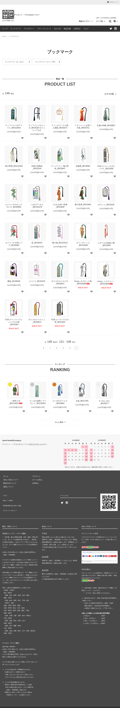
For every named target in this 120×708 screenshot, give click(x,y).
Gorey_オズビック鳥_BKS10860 (83, 281)
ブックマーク (15, 29)
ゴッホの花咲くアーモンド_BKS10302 (37, 401)
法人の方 (57, 29)
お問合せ (77, 29)
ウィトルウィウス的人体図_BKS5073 (59, 125)
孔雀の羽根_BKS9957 (106, 125)
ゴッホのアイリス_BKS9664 (59, 401)
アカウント (113, 2)
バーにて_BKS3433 (37, 280)
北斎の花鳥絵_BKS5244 (37, 166)
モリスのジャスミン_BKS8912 (36, 320)
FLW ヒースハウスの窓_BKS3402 (60, 320)
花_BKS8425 (36, 242)
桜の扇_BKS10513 (60, 242)
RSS (4, 496)
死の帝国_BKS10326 (13, 165)
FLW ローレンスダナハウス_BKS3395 (106, 166)
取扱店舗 (67, 29)
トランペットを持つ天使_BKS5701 (83, 125)
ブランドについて (44, 29)
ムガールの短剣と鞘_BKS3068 (106, 243)
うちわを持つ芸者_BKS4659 (59, 205)
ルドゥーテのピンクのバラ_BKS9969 (13, 205)
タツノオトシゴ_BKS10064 (83, 243)
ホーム (4, 36)
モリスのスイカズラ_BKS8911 (59, 281)
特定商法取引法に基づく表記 (13, 500)
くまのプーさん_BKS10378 (36, 205)
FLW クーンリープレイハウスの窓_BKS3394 (13, 321)
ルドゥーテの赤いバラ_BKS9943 (13, 243)
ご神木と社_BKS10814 (15, 401)
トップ (5, 29)
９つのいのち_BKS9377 (104, 401)
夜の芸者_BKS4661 (83, 204)
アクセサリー (29, 29)
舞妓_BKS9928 (14, 280)
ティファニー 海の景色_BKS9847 (60, 166)
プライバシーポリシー (10, 503)
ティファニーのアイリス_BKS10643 (13, 125)
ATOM (9, 496)
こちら (40, 442)
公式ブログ (33, 442)
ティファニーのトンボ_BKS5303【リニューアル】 (36, 126)
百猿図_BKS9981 (83, 165)
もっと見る (60, 420)
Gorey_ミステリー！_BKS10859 (106, 281)
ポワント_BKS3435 (106, 204)
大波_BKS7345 (82, 400)
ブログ (86, 29)
